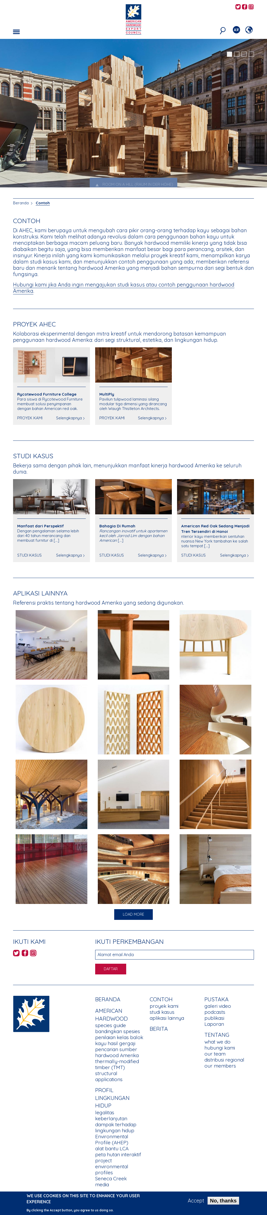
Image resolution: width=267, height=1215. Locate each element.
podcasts (214, 1012)
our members (220, 1066)
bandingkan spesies (117, 1031)
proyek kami (164, 1006)
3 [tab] (244, 54)
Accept (196, 1200)
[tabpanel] (133, 114)
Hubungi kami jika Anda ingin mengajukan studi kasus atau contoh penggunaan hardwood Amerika (123, 287)
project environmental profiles (111, 1166)
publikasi (214, 1018)
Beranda (21, 202)
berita (159, 1028)
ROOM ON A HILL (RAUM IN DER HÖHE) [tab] (133, 184)
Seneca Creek (111, 1178)
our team (215, 1054)
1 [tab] (229, 54)
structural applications (109, 1076)
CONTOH (161, 999)
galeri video (217, 1006)
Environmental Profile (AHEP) (111, 1139)
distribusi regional (224, 1060)
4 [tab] (251, 54)
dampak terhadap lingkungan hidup (115, 1127)
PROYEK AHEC (34, 324)
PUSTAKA (216, 999)
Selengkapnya (69, 417)
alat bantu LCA (112, 1148)
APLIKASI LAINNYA (40, 593)
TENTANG (216, 1034)
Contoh (43, 202)
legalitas (104, 1112)
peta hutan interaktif (118, 1154)
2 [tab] (236, 54)
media (102, 1184)
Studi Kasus (33, 456)
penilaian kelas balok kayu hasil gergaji (119, 1040)
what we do (217, 1042)
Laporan (214, 1024)
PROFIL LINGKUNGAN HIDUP (112, 1098)
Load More (133, 914)
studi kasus (162, 1012)
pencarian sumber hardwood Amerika (117, 1052)
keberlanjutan (111, 1118)
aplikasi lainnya (167, 1018)
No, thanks (223, 1201)
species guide (110, 1025)
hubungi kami (219, 1048)
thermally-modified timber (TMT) (117, 1064)
